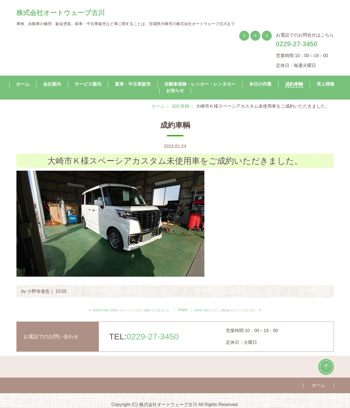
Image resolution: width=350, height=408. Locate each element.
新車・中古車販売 (133, 83)
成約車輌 (294, 83)
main (183, 309)
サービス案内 (88, 83)
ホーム (23, 83)
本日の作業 (260, 83)
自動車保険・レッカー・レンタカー (200, 83)
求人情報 (325, 83)
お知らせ (175, 90)
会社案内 (52, 83)
